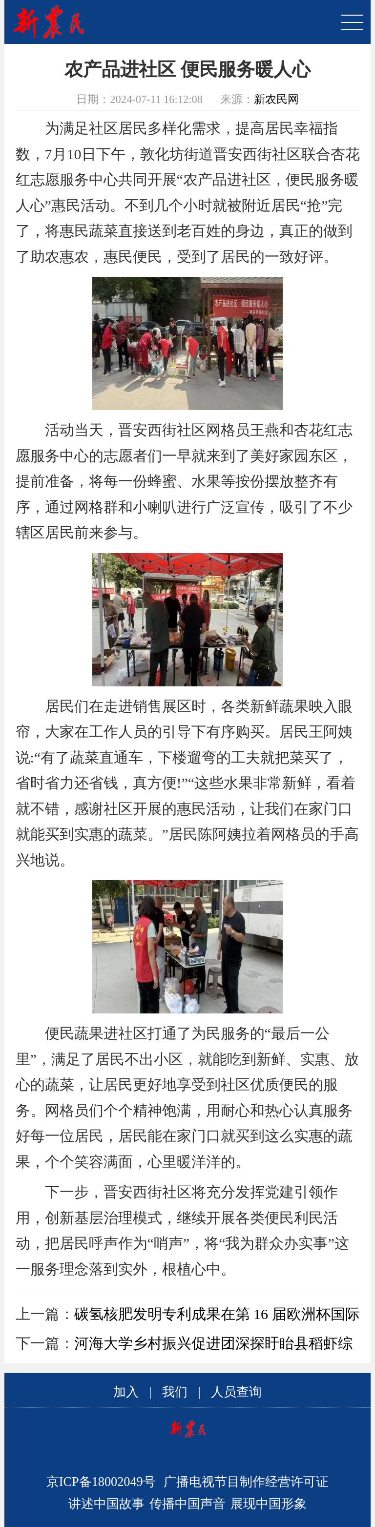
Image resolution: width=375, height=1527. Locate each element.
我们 (175, 1392)
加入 (126, 1392)
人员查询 (236, 1392)
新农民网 (276, 99)
